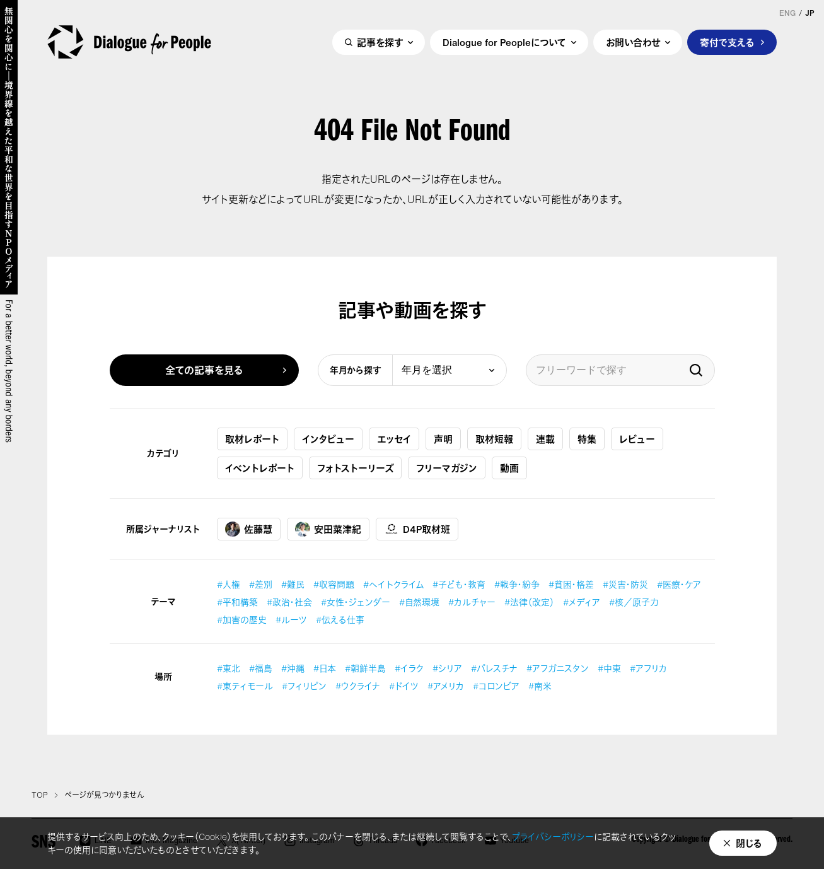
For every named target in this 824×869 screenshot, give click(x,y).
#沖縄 (293, 668)
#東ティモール (245, 685)
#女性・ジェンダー (355, 602)
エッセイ (394, 439)
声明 (443, 439)
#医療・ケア (679, 584)
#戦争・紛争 (517, 584)
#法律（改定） (529, 602)
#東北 (228, 668)
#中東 (609, 668)
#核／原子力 (633, 602)
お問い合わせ (633, 42)
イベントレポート (259, 468)
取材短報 (494, 439)
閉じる (749, 843)
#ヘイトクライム (393, 584)
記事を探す (380, 42)
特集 (586, 439)
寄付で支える (727, 42)
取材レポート (252, 439)
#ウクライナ (357, 685)
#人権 (228, 584)
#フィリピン (304, 685)
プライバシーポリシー (553, 836)
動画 (509, 468)
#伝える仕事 (340, 619)
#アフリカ (648, 668)
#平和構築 (237, 602)
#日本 (324, 668)
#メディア (581, 602)
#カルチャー (472, 602)
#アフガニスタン (557, 668)
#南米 (540, 685)
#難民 (293, 584)
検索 (696, 370)
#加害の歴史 (242, 619)
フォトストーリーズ (355, 468)
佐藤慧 (248, 529)
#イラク (409, 668)
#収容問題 (333, 584)
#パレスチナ (494, 668)
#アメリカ (445, 685)
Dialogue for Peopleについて (504, 42)
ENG (787, 13)
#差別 (260, 584)
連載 (545, 439)
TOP (40, 795)
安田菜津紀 (328, 529)
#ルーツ (291, 619)
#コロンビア (496, 685)
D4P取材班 (417, 529)
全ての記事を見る (204, 370)
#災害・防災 (625, 584)
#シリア (447, 668)
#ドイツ (404, 685)
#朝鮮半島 (365, 668)
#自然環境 (419, 602)
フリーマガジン (446, 468)
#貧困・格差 (571, 584)
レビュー (637, 439)
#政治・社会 (289, 602)
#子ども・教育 (458, 584)
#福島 (260, 668)
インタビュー (328, 439)
